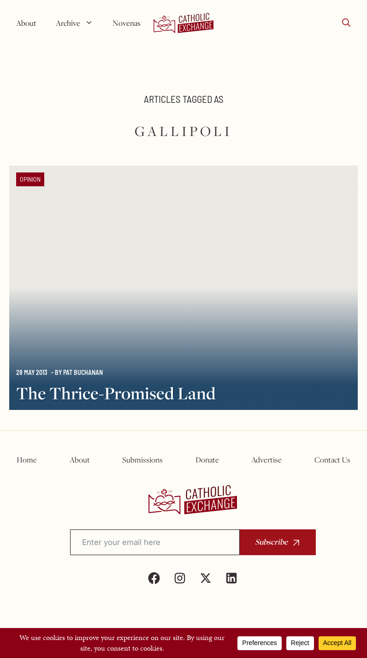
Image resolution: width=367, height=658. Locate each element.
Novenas (126, 23)
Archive (78, 23)
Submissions (142, 460)
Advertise (266, 460)
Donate (207, 460)
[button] (346, 23)
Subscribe (271, 541)
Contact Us (332, 460)
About (26, 23)
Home (27, 460)
